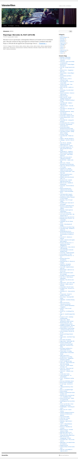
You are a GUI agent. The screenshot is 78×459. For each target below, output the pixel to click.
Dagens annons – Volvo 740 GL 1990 (67, 282)
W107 (4, 49)
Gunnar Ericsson (19, 47)
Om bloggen (11, 25)
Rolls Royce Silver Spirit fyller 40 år (67, 217)
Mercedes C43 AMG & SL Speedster (67, 130)
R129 (43, 47)
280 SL (17, 46)
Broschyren (62, 41)
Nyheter (61, 53)
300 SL (21, 46)
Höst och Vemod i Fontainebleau (66, 382)
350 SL (24, 46)
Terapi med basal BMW (64, 416)
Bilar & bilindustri (63, 37)
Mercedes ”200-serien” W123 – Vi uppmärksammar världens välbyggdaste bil (66, 244)
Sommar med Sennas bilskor (65, 212)
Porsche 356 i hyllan (64, 419)
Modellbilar (62, 51)
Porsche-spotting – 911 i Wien (66, 254)
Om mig (17, 25)
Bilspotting (62, 40)
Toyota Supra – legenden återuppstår (67, 252)
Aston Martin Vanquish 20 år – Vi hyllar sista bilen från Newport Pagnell (66, 149)
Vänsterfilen (8, 5)
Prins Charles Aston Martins (65, 339)
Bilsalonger (62, 38)
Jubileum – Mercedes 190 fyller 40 (67, 138)
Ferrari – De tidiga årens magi (66, 361)
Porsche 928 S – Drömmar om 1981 (67, 115)
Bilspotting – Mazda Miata (65, 57)
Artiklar (5, 25)
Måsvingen (30, 47)
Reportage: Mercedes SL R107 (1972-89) (19, 35)
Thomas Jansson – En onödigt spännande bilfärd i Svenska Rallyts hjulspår (67, 353)
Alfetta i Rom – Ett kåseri (65, 418)
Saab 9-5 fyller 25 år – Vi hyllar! (66, 145)
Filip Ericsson (12, 47)
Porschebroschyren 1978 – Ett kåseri (67, 122)
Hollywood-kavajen (64, 95)
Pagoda (39, 47)
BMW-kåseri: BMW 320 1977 (66, 432)
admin (16, 36)
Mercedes (35, 47)
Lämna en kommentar (11, 49)
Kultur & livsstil (63, 50)
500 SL (38, 46)
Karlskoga (25, 47)
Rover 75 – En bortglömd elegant (66, 389)
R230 (46, 47)
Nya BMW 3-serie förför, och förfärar (67, 275)
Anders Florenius (48, 46)
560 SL (42, 46)
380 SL (28, 46)
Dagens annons (63, 43)
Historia (9, 46)
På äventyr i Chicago (64, 134)
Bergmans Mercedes (64, 445)
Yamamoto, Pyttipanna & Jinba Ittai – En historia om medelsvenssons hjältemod (67, 414)
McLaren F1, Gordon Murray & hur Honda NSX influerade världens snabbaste (67, 207)
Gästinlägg (62, 44)
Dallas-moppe (6, 47)
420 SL (31, 46)
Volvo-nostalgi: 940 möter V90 (66, 114)
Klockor (61, 48)
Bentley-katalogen (63, 391)
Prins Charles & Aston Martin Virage (67, 227)
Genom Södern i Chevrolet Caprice (67, 287)
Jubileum (62, 47)
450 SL (35, 46)
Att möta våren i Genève (65, 374)
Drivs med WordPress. (64, 455)
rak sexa (49, 47)
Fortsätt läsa (43, 43)
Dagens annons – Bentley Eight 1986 (67, 341)
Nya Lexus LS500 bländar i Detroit (67, 381)
